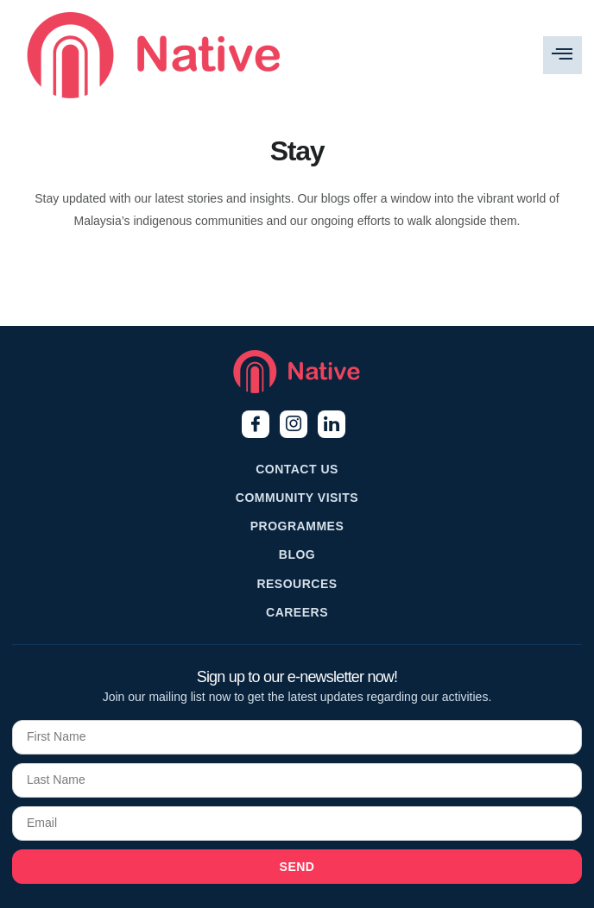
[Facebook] (255, 424)
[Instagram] (293, 424)
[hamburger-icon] (562, 55)
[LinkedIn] (331, 424)
